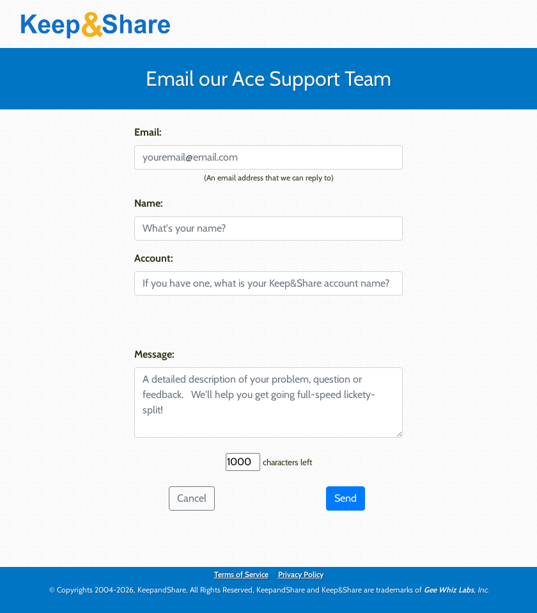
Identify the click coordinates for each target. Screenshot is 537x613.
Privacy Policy (300, 574)
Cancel (191, 498)
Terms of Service (241, 574)
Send (345, 498)
